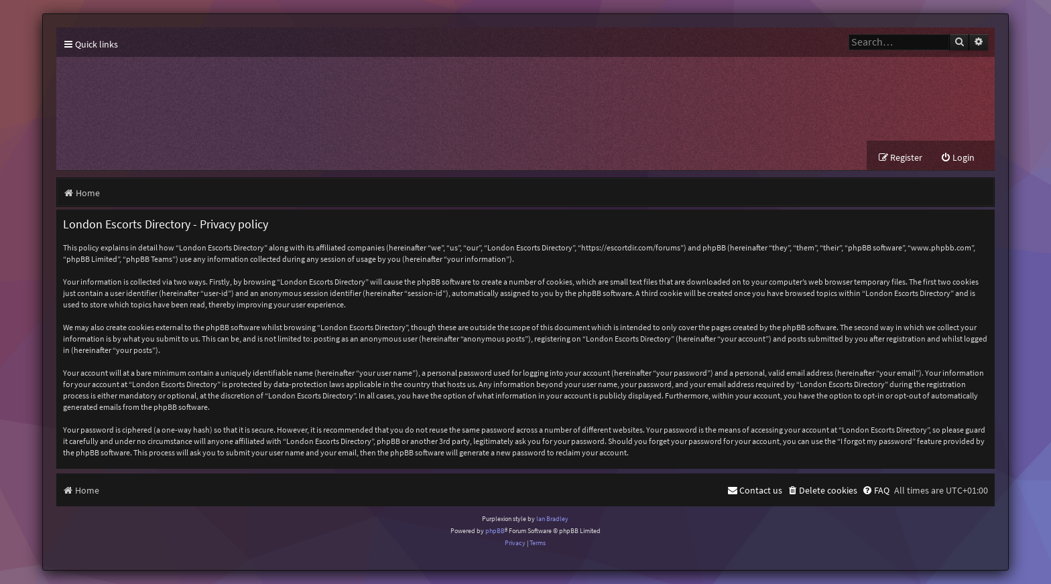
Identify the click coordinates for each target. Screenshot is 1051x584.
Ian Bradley (552, 518)
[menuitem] (957, 157)
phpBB (495, 530)
